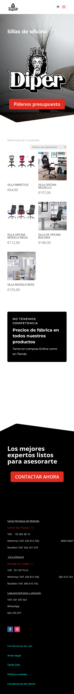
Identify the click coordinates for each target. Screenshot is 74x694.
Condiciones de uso (19, 646)
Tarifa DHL (13, 664)
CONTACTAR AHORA (37, 477)
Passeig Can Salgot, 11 (20, 563)
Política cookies (17, 674)
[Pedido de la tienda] (48, 147)
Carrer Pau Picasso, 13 (20, 527)
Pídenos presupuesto (37, 104)
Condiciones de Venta (21, 683)
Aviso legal (14, 655)
